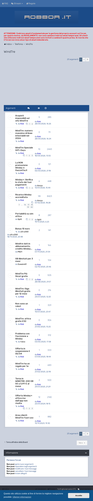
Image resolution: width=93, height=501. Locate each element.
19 (28, 207)
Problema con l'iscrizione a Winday (22, 336)
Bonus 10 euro (22, 228)
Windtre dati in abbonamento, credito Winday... (23, 246)
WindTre (9, 51)
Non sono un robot (21, 304)
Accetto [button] (78, 496)
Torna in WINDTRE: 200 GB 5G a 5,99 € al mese (24, 382)
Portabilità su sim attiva (24, 214)
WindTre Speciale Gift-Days (24, 148)
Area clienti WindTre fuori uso (24, 416)
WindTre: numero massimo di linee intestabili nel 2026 (24, 134)
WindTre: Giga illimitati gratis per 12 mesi (22, 291)
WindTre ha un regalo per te (22, 364)
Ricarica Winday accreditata (23, 195)
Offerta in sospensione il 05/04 (22, 351)
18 (32, 205)
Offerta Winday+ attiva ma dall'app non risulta (23, 399)
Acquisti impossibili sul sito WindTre (22, 118)
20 (32, 207)
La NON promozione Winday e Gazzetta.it (21, 166)
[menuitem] (5, 3)
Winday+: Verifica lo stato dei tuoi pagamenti (24, 182)
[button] (87, 59)
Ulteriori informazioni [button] (22, 497)
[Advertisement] (46, 83)
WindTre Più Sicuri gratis (21, 274)
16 (25, 205)
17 (28, 205)
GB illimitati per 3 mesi (24, 259)
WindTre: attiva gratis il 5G (23, 319)
